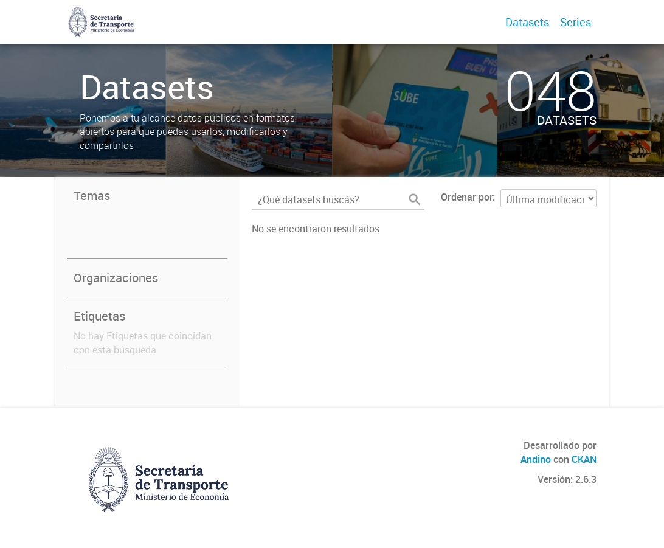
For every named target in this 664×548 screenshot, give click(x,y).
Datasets (527, 22)
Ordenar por (467, 197)
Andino (535, 459)
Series (575, 22)
